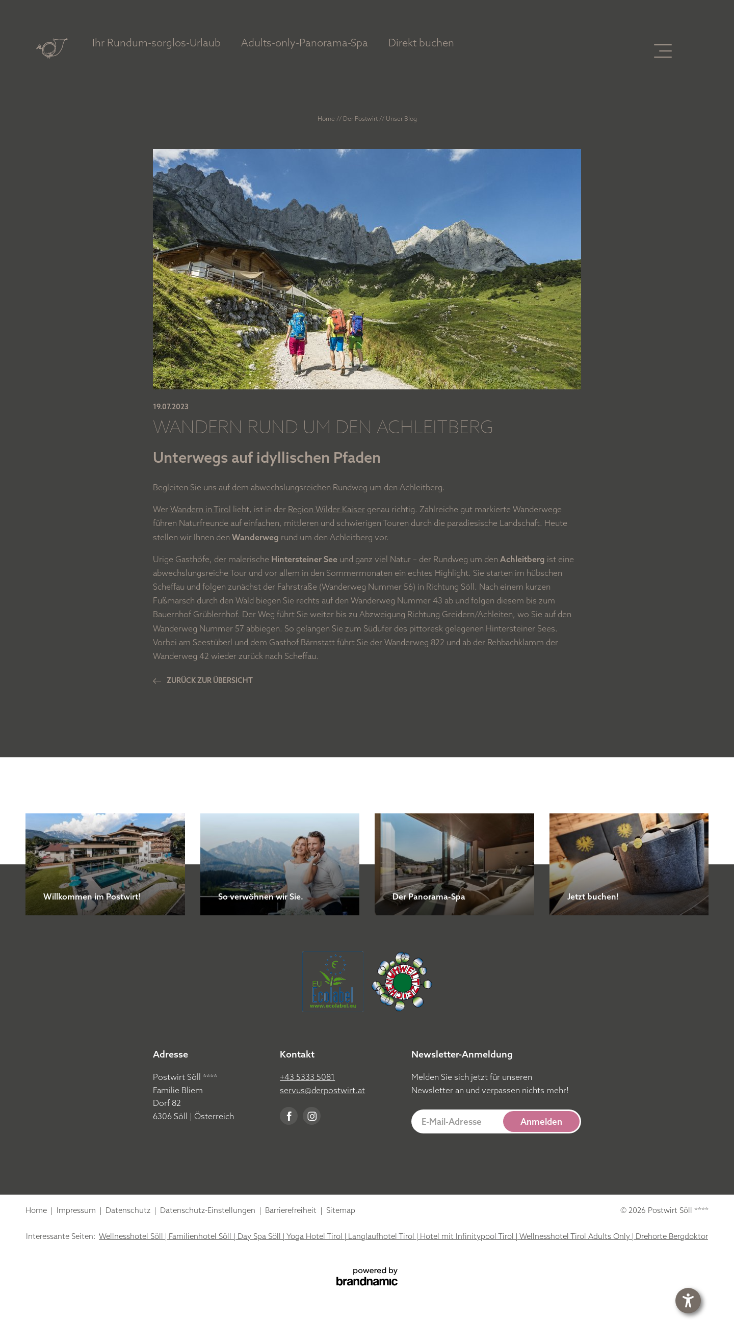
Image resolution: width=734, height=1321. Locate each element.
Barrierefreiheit (292, 1210)
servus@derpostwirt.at (322, 1090)
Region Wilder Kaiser (326, 509)
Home (327, 118)
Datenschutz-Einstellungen (208, 1210)
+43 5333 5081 (307, 1077)
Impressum (77, 1210)
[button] (496, 1121)
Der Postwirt (361, 118)
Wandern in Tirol (200, 509)
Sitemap (340, 1210)
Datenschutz (129, 1210)
